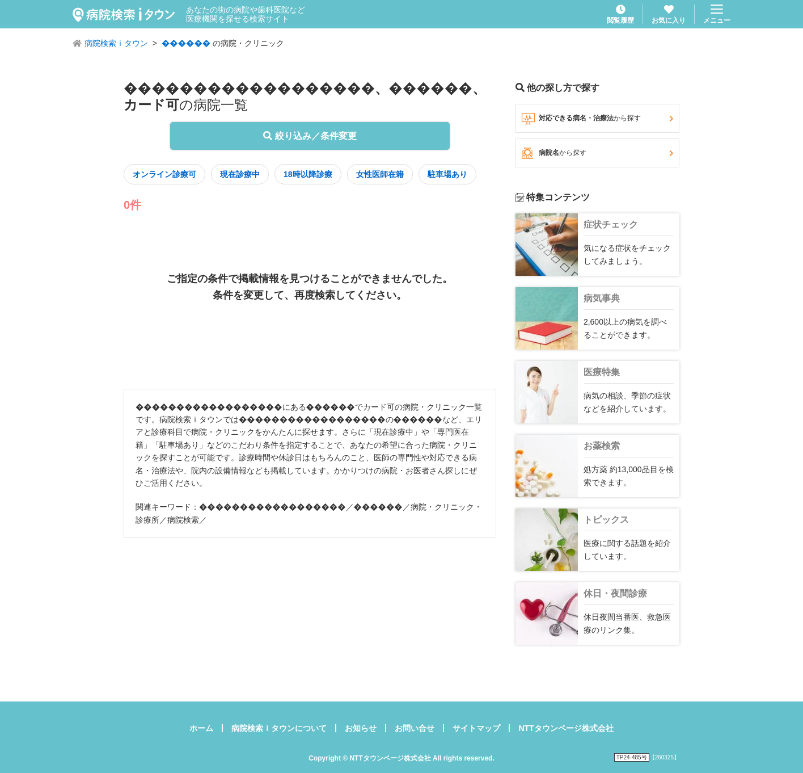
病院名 (597, 153)
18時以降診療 (308, 174)
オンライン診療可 (164, 174)
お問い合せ (414, 728)
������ (186, 43)
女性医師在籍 (380, 174)
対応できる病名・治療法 (597, 118)
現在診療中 (240, 174)
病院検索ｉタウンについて (279, 728)
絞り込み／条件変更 (309, 136)
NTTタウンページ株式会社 (565, 728)
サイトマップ (476, 728)
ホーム (201, 728)
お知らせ (361, 728)
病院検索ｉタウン (116, 43)
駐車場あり (447, 174)
